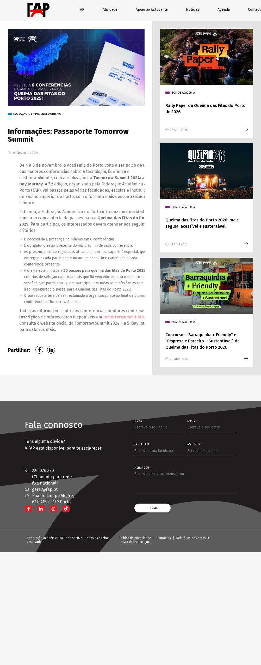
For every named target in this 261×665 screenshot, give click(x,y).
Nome (139, 420)
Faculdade (142, 443)
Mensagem (142, 467)
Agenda (224, 9)
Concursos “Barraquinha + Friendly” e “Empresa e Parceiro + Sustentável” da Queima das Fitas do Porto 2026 (202, 340)
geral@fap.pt (45, 488)
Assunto (194, 443)
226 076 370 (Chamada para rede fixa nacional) (52, 476)
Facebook (39, 349)
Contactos (164, 537)
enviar (152, 507)
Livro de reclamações (136, 541)
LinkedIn (51, 349)
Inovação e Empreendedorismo (52, 113)
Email (192, 420)
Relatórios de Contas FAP (194, 537)
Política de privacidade (135, 537)
